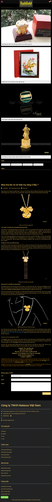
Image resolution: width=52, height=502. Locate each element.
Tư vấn (2, 438)
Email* (2, 379)
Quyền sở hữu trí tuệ (5, 475)
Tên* (2, 375)
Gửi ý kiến (46, 393)
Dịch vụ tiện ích (4, 473)
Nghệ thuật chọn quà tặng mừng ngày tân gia (13, 81)
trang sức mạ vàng (38, 164)
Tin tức (2, 436)
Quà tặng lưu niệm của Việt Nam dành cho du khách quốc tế (17, 44)
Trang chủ (3, 431)
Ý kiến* (3, 383)
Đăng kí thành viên (5, 494)
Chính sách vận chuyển (6, 452)
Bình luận (24, 188)
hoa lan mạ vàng (6, 164)
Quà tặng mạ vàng (27, 164)
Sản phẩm (3, 433)
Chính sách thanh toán (6, 449)
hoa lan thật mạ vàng (16, 164)
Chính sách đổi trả (5, 454)
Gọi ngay (4, 497)
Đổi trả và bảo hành (5, 491)
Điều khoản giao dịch (6, 470)
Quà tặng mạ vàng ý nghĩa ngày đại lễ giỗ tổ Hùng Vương (16, 157)
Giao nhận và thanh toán (6, 489)
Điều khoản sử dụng (5, 468)
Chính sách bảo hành (6, 457)
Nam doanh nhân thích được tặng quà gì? (12, 119)
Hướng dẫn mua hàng (6, 486)
